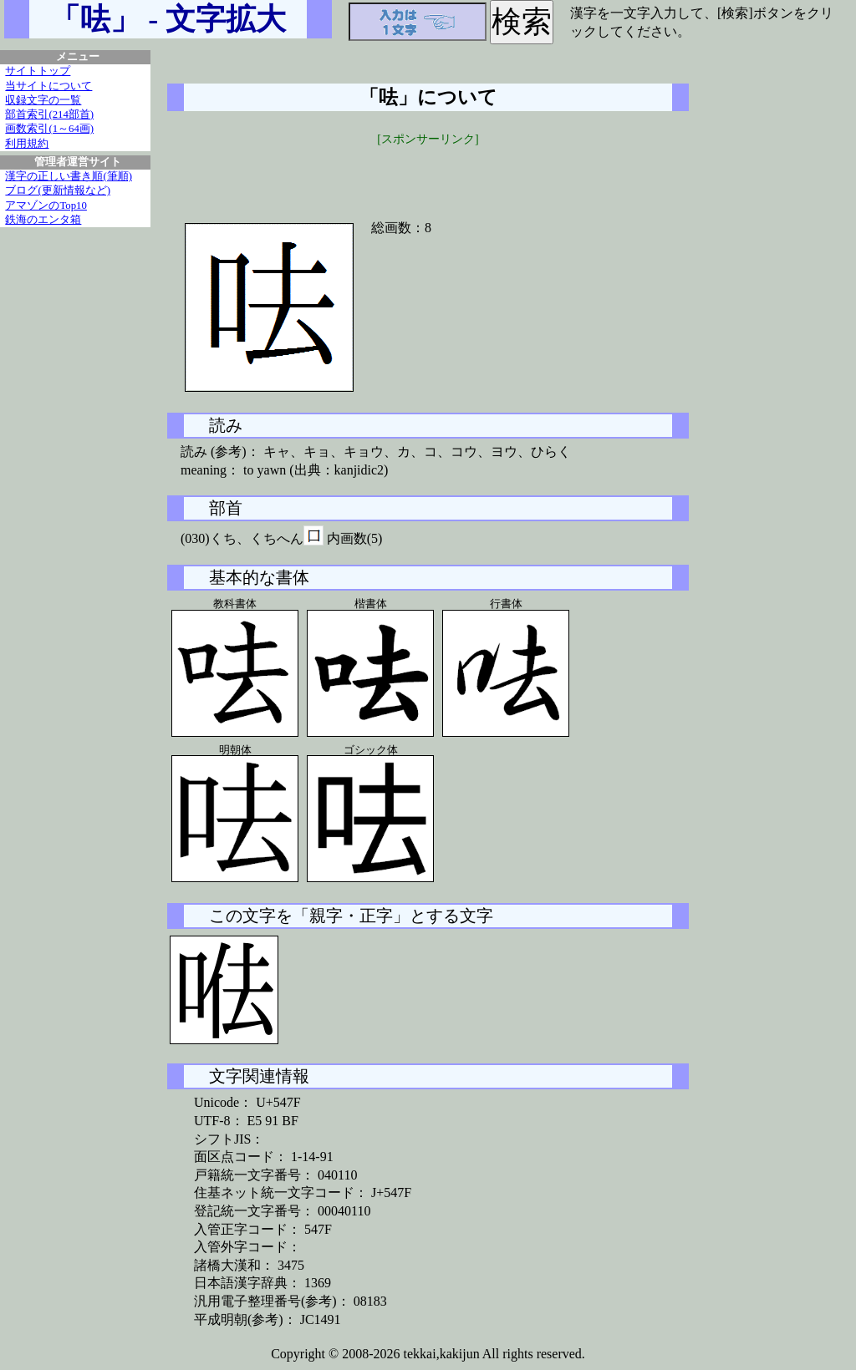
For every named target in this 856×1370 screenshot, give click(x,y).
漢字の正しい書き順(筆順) (68, 176)
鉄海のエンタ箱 (43, 220)
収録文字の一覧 (43, 100)
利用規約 (26, 144)
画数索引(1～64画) (49, 128)
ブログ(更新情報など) (57, 190)
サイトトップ (37, 71)
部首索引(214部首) (49, 114)
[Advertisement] (428, 173)
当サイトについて (48, 86)
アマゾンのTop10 (46, 205)
